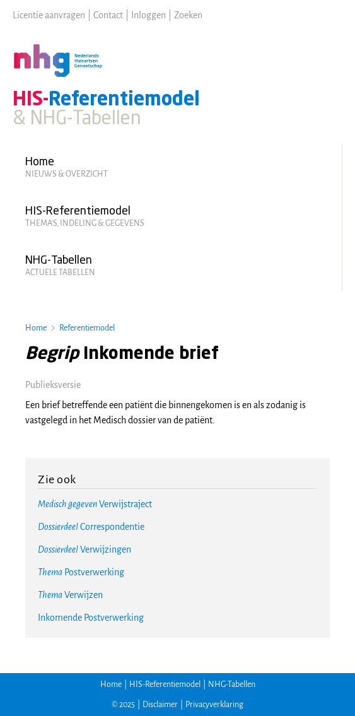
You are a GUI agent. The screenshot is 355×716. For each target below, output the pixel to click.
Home (36, 328)
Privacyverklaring (214, 704)
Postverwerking (81, 572)
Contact (108, 15)
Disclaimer (160, 704)
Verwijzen (70, 595)
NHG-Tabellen (231, 684)
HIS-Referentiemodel (165, 684)
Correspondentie (91, 527)
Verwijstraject (95, 504)
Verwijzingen (84, 549)
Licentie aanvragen (49, 15)
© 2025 (123, 704)
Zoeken (188, 15)
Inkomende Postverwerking (91, 618)
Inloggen (148, 15)
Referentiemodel (87, 328)
